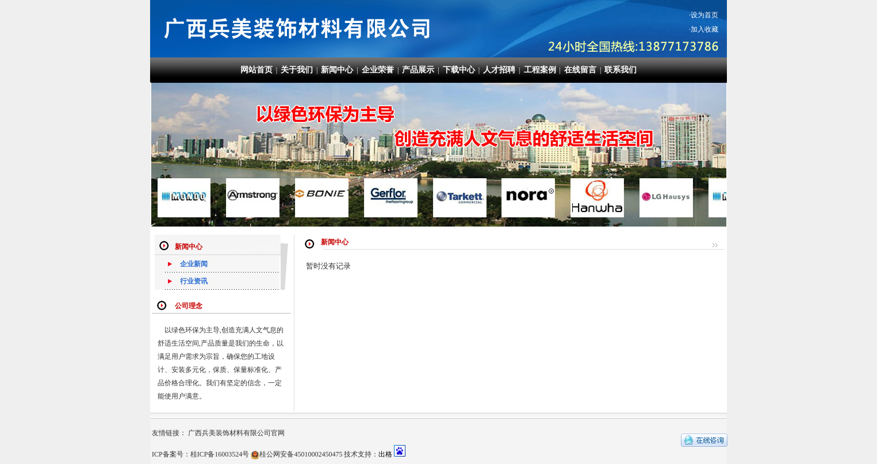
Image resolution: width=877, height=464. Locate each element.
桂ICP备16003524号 (220, 454)
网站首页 (256, 70)
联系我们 (620, 70)
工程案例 (540, 70)
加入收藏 (704, 29)
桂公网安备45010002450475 (300, 454)
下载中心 (459, 70)
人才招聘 (499, 70)
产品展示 (418, 70)
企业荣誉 (378, 70)
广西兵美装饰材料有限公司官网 (236, 433)
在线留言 (580, 70)
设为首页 (704, 15)
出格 (385, 454)
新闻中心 (337, 70)
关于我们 (297, 70)
